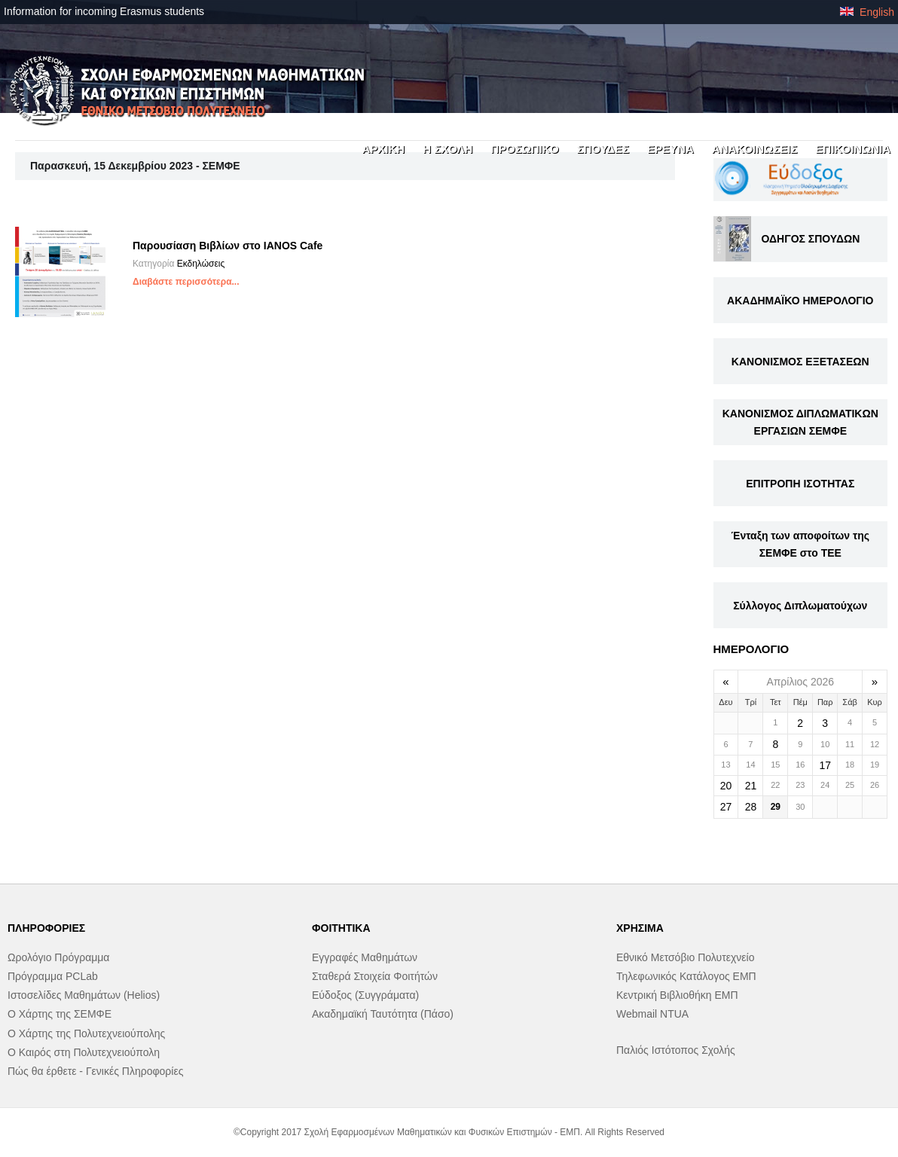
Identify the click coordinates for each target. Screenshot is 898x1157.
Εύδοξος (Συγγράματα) (365, 995)
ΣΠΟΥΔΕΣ (603, 148)
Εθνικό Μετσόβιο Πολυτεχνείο (685, 957)
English (867, 12)
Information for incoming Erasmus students (104, 11)
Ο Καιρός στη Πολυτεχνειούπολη (84, 1052)
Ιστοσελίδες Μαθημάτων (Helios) (84, 995)
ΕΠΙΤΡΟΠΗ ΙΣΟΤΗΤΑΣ (800, 484)
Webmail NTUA (652, 1014)
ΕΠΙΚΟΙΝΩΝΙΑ (852, 148)
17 (825, 765)
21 (751, 786)
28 (751, 807)
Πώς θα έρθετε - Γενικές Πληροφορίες (95, 1071)
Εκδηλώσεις (201, 263)
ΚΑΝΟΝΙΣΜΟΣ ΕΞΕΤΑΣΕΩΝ (800, 362)
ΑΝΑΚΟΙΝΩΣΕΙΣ (755, 148)
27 (726, 807)
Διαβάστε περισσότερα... (186, 281)
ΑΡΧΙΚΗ (383, 148)
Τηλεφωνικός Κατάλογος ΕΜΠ (686, 976)
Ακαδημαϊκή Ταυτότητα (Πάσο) (383, 1014)
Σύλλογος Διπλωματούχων (800, 606)
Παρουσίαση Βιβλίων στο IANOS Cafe (227, 246)
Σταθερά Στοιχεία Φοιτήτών (375, 976)
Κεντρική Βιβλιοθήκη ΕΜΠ (677, 995)
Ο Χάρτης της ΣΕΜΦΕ (59, 1014)
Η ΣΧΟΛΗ (447, 148)
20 (726, 786)
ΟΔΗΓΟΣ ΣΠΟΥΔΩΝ (811, 239)
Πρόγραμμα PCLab (53, 976)
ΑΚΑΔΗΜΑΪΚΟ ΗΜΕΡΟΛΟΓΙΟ (800, 301)
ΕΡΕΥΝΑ (670, 148)
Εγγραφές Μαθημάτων (364, 957)
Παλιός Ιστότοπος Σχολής (675, 1050)
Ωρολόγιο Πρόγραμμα (58, 957)
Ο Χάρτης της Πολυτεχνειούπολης (86, 1033)
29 (775, 806)
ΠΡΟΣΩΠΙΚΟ (524, 148)
